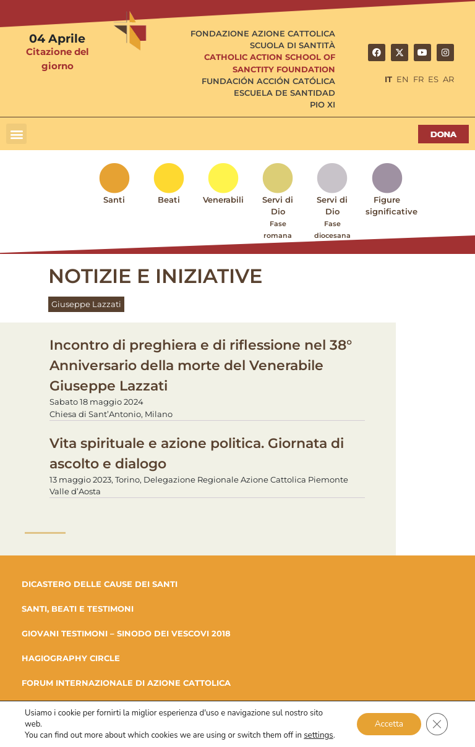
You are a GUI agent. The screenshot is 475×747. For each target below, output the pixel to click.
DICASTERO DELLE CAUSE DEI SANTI (100, 584)
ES (433, 79)
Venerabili (223, 200)
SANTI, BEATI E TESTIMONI (78, 609)
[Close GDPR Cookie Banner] (437, 724)
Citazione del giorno (57, 59)
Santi (114, 200)
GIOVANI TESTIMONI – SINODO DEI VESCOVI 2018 (126, 633)
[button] (16, 134)
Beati (169, 200)
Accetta (387, 724)
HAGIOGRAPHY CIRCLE (71, 658)
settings (318, 735)
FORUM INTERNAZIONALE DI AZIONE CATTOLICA (126, 683)
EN (402, 79)
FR (418, 79)
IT (388, 79)
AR (448, 79)
